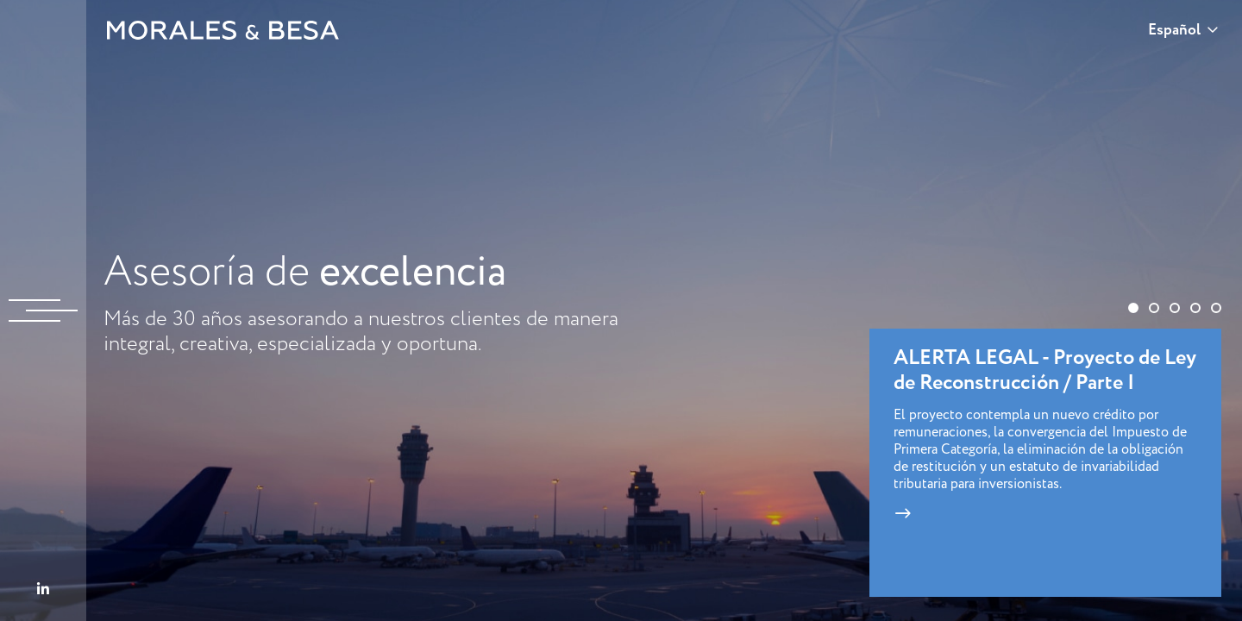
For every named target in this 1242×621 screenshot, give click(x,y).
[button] (1133, 308)
